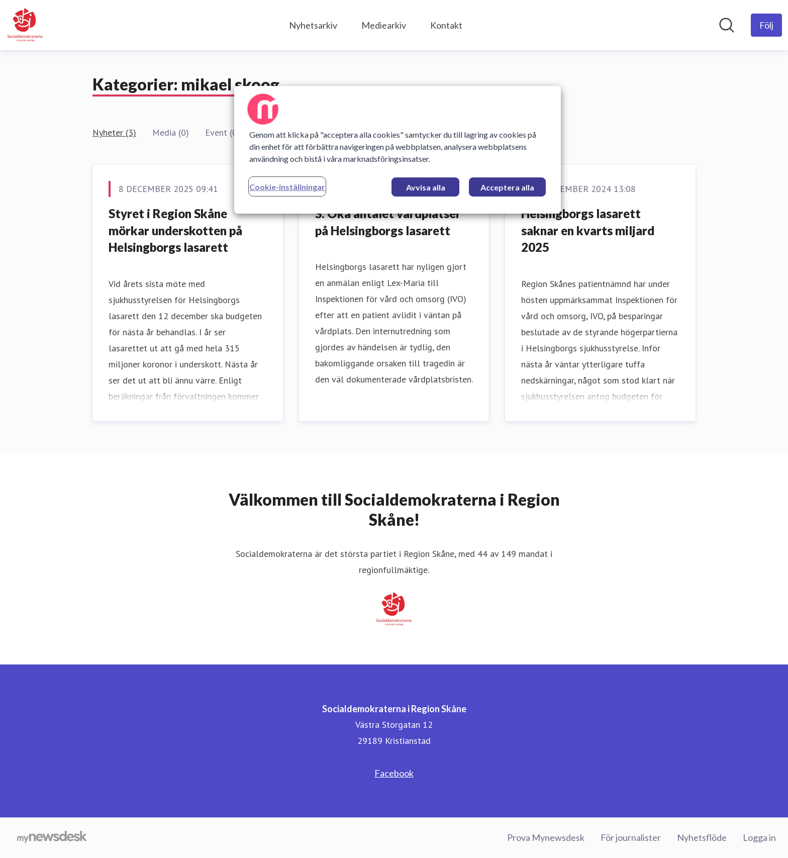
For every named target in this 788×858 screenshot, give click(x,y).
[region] (397, 150)
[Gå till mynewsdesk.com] (52, 838)
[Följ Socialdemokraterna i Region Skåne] (766, 25)
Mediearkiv (383, 25)
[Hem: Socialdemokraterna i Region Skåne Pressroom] (25, 25)
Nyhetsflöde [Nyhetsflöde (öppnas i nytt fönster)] (702, 837)
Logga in (759, 837)
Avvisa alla (425, 187)
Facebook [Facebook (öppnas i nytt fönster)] (394, 773)
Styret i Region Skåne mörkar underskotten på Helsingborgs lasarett (175, 230)
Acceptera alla (507, 187)
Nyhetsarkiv (313, 25)
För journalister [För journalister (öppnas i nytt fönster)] (631, 837)
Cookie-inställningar (287, 187)
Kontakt (446, 25)
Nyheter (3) (114, 132)
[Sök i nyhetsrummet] (727, 25)
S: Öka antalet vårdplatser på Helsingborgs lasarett (388, 222)
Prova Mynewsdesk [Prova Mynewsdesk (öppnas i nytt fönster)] (545, 837)
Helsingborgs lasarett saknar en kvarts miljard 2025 (587, 230)
